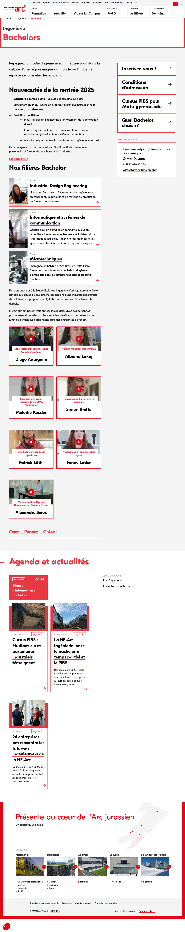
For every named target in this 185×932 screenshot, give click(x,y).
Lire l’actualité (17, 167)
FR (176, 4)
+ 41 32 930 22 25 (133, 172)
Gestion (21, 893)
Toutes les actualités (115, 594)
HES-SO (55, 919)
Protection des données (106, 911)
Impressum (67, 911)
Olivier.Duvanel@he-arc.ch (139, 178)
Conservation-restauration (30, 890)
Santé (20, 899)
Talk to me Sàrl (146, 919)
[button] (40, 13)
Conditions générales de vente (44, 911)
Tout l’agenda (111, 588)
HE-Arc (9, 26)
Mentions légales (83, 911)
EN (181, 4)
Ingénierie (22, 26)
